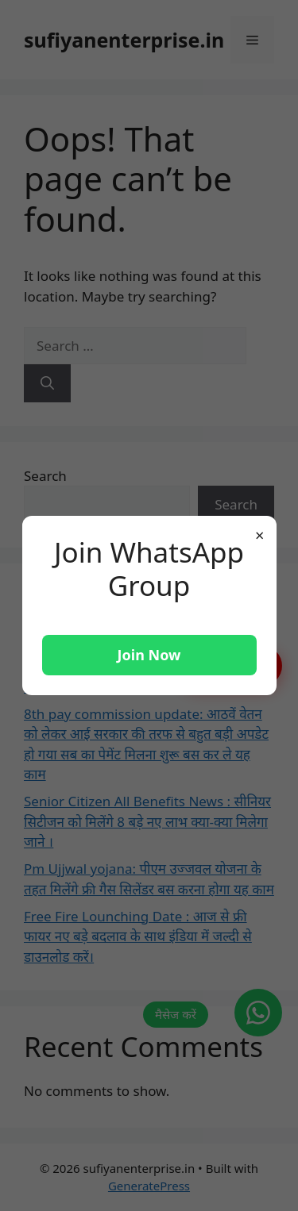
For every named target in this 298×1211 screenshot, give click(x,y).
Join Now (149, 654)
